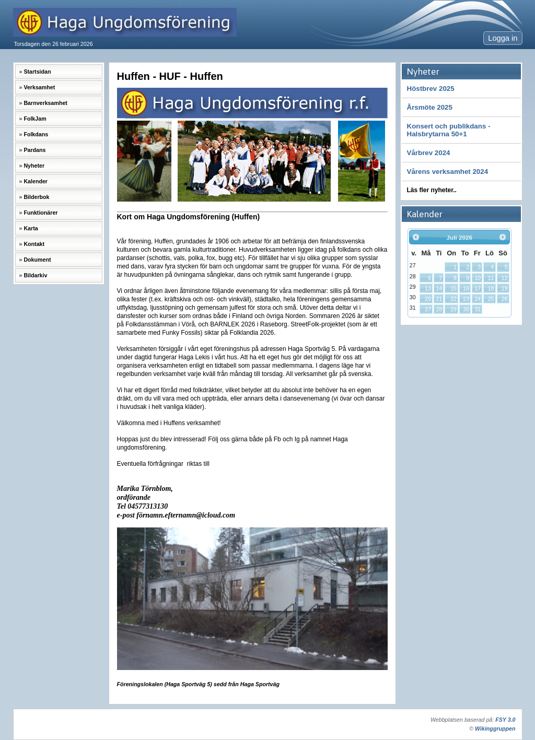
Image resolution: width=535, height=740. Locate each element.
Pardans (34, 150)
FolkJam (35, 118)
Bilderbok (36, 197)
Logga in (502, 38)
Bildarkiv (35, 275)
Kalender (36, 181)
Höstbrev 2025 (431, 88)
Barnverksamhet (45, 103)
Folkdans (36, 134)
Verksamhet (39, 87)
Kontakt (34, 244)
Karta (31, 228)
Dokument (37, 259)
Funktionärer (40, 212)
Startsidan (37, 71)
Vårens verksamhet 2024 (448, 171)
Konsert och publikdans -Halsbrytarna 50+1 (449, 130)
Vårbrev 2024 (428, 153)
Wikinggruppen (495, 728)
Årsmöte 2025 (429, 107)
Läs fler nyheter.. (432, 190)
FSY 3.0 (505, 719)
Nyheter (34, 165)
